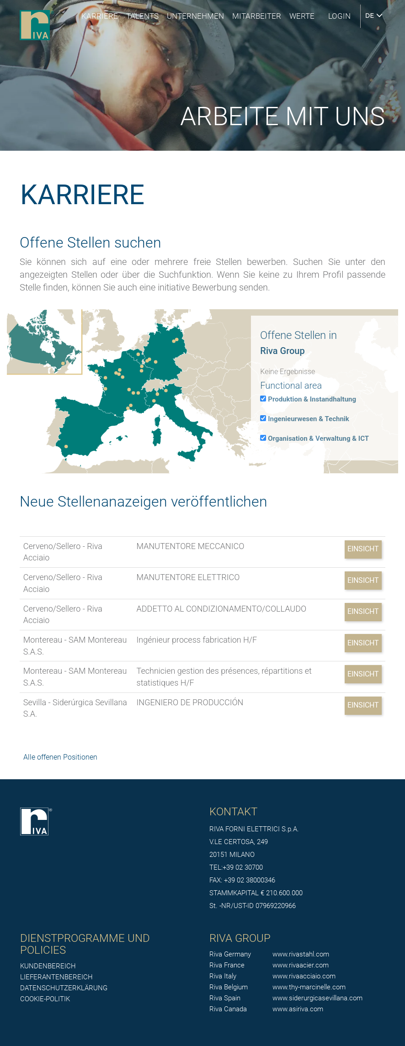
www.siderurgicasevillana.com (317, 998)
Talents (142, 16)
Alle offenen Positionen (60, 757)
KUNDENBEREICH (48, 966)
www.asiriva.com (297, 1009)
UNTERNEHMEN (195, 16)
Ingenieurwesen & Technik (308, 419)
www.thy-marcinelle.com (309, 987)
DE (374, 16)
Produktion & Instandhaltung (312, 399)
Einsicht (363, 548)
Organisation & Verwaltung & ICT (318, 438)
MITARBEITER (256, 16)
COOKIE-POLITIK (45, 999)
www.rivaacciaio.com (304, 976)
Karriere (99, 16)
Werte (301, 16)
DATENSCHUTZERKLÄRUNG (63, 988)
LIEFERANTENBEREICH (56, 977)
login (339, 16)
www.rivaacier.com (300, 965)
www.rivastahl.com (300, 954)
